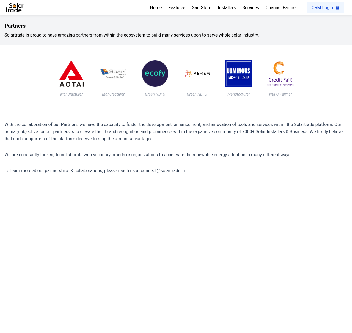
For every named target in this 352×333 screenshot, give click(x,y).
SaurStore (201, 7)
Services (251, 7)
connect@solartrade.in (163, 170)
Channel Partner (281, 7)
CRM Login (326, 7)
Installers (227, 7)
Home (156, 7)
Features (176, 7)
